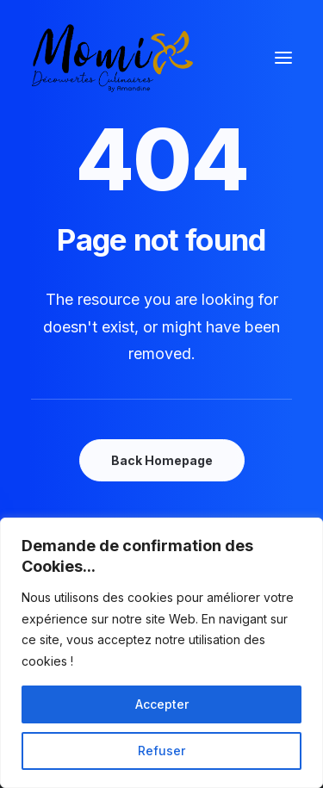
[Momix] (112, 57)
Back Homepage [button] (162, 460)
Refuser (161, 750)
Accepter (162, 704)
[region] (161, 653)
